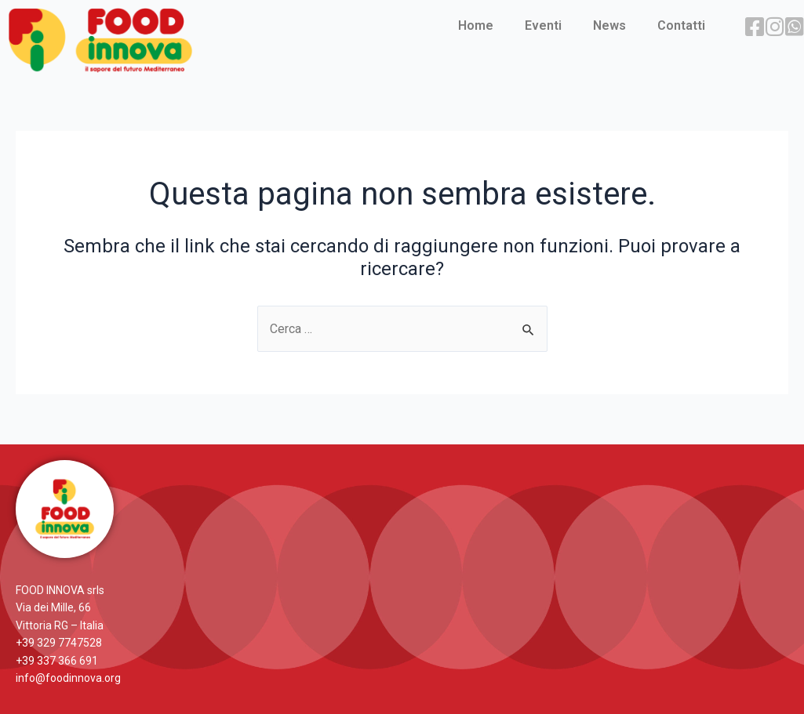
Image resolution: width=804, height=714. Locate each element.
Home (475, 25)
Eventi (543, 25)
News (609, 25)
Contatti (681, 25)
